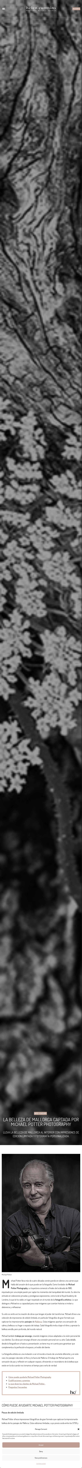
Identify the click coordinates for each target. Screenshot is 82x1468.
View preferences (41, 1458)
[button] (78, 1429)
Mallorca (38, 1321)
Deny (41, 1451)
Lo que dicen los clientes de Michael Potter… (26, 1383)
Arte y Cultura (40, 1113)
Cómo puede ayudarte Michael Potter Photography (29, 1377)
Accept (41, 1445)
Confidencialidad (41, 1463)
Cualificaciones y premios (19, 1380)
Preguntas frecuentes (17, 1387)
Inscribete (76, 9)
